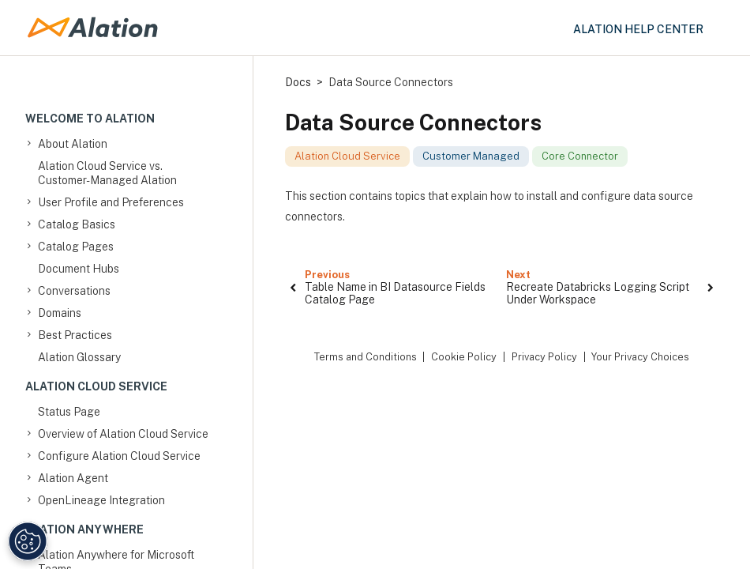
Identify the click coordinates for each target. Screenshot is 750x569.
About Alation (72, 144)
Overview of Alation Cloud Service (123, 434)
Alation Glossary (79, 357)
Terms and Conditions (365, 357)
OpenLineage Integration (101, 500)
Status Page (69, 411)
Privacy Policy (544, 357)
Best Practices (75, 335)
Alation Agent (73, 478)
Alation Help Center (638, 29)
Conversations (74, 291)
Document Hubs (78, 268)
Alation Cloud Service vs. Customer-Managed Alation (107, 173)
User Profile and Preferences (111, 202)
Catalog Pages (76, 246)
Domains (59, 313)
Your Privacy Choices (640, 357)
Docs (298, 82)
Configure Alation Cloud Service (119, 456)
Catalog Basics (76, 224)
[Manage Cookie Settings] (27, 541)
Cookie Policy (464, 357)
